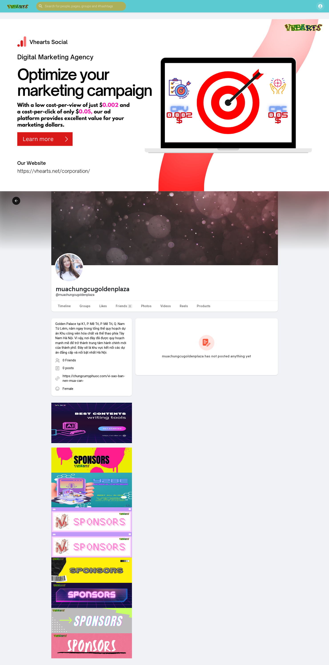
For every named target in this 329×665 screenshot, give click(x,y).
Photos (146, 306)
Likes (103, 306)
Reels (184, 306)
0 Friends (69, 360)
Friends (124, 306)
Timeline (64, 306)
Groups (85, 306)
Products (203, 306)
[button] (81, 6)
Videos (165, 306)
